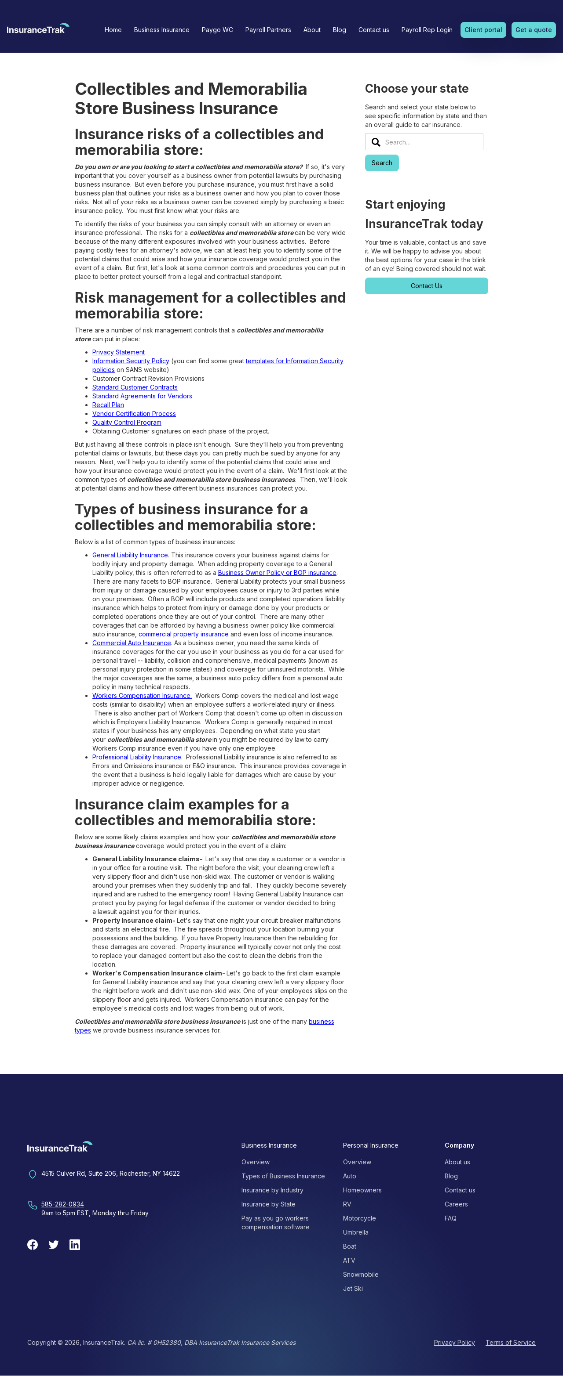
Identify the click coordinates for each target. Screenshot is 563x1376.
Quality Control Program (126, 422)
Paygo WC (217, 29)
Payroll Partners (268, 29)
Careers (456, 1204)
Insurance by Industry (272, 1190)
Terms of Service (511, 1342)
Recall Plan (108, 404)
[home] (38, 31)
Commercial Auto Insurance (131, 642)
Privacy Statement (118, 352)
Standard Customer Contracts (135, 387)
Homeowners (362, 1190)
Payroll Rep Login (427, 29)
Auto (349, 1176)
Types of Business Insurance (283, 1176)
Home (113, 29)
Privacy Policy (454, 1342)
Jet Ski (353, 1288)
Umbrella (356, 1232)
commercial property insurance (184, 634)
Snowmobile (361, 1274)
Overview (255, 1162)
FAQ (451, 1218)
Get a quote (533, 29)
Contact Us (426, 285)
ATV (349, 1260)
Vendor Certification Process (134, 413)
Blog (339, 29)
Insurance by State (268, 1204)
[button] (162, 30)
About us (457, 1162)
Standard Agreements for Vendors (142, 396)
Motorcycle (359, 1218)
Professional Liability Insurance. (137, 757)
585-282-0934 (62, 1204)
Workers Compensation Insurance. (142, 695)
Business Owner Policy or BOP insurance (277, 572)
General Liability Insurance (130, 555)
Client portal (483, 29)
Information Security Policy (130, 361)
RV (347, 1204)
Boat (349, 1246)
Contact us (373, 29)
